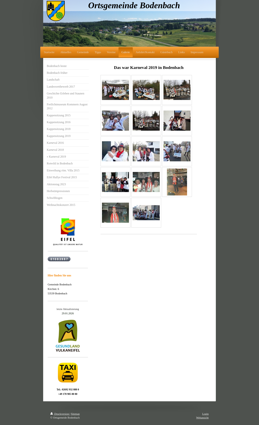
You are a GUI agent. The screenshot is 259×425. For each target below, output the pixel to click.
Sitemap (75, 413)
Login (205, 413)
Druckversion (60, 413)
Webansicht (202, 417)
